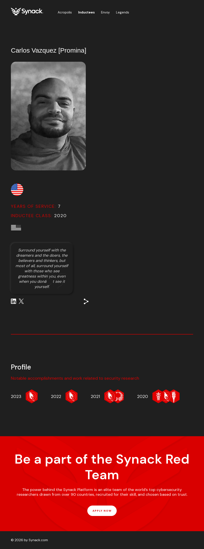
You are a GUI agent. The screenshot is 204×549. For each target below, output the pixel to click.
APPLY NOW (102, 510)
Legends (122, 12)
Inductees (86, 12)
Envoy (105, 12)
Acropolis (65, 12)
